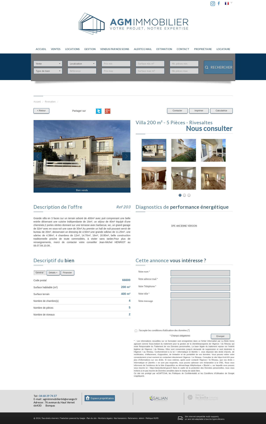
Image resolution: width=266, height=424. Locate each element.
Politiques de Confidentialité (184, 373)
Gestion (90, 49)
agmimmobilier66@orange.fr (60, 399)
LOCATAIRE (223, 49)
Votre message (145, 301)
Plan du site (92, 418)
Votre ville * (144, 293)
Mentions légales (105, 418)
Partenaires (132, 418)
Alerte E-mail (143, 49)
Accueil (41, 49)
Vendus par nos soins (114, 49)
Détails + (53, 272)
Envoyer (220, 336)
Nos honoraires (120, 418)
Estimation (164, 49)
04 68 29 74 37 (48, 395)
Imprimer (199, 110)
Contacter (177, 110)
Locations (72, 49)
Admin (141, 418)
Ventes (55, 49)
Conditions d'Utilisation (214, 373)
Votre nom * (144, 271)
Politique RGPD (152, 418)
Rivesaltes (50, 101)
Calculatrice (221, 110)
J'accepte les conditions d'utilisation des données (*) (164, 330)
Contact (183, 49)
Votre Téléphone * (147, 286)
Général (39, 272)
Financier (67, 272)
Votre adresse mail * (148, 279)
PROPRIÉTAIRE (203, 49)
